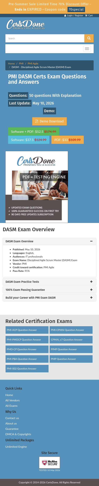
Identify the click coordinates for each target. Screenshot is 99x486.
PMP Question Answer (63, 358)
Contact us (12, 418)
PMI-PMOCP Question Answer (24, 339)
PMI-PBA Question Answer (22, 358)
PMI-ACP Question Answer (22, 329)
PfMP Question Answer (64, 349)
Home (11, 63)
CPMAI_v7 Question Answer (66, 339)
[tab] (49, 241)
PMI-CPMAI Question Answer (67, 329)
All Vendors (12, 400)
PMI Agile (33, 63)
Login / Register (73, 15)
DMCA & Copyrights (18, 434)
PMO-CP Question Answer (21, 349)
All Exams (11, 405)
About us (11, 423)
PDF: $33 (67, 140)
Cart (89, 15)
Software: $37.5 (28, 140)
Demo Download (49, 121)
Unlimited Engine (16, 446)
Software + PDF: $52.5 (33, 131)
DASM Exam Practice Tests (22, 281)
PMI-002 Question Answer (21, 368)
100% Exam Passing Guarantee (25, 289)
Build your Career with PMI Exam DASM (30, 297)
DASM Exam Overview (19, 241)
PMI (21, 63)
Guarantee (11, 428)
